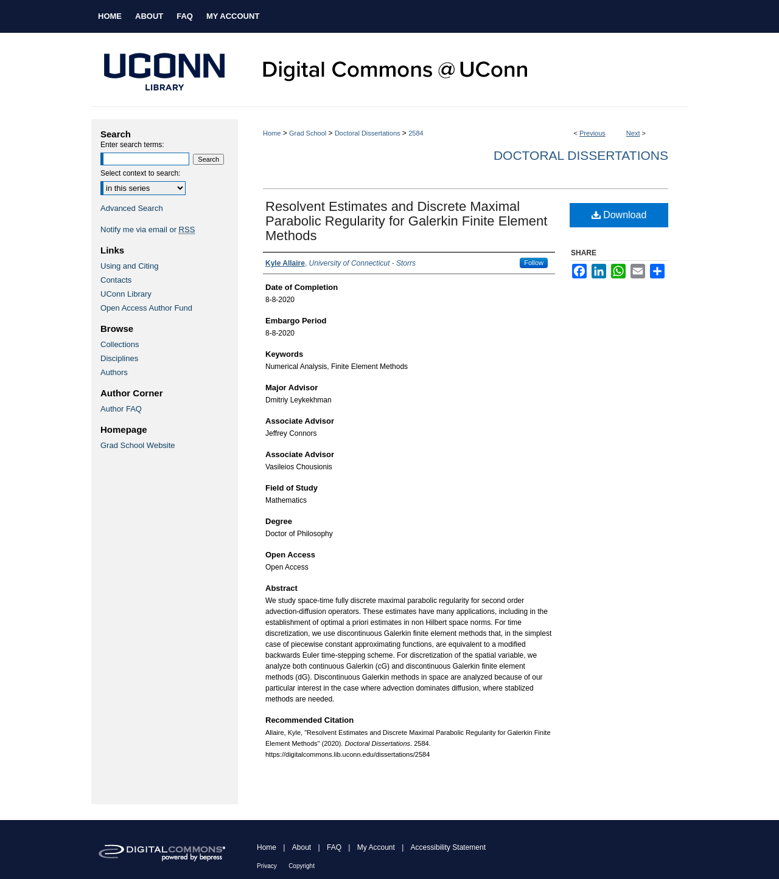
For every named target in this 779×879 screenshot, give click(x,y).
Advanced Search (131, 208)
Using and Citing (129, 266)
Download (619, 215)
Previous (592, 133)
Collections (119, 344)
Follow (533, 262)
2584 (415, 133)
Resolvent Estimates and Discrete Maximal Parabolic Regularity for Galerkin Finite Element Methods (406, 221)
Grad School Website (137, 445)
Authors (114, 372)
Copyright (301, 866)
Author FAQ (121, 408)
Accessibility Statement (448, 847)
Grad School (307, 133)
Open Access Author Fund (146, 307)
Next (633, 133)
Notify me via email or (147, 229)
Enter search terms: (132, 144)
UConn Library (126, 293)
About (301, 847)
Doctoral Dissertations (367, 133)
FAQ (334, 847)
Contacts (115, 279)
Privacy (267, 866)
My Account (376, 847)
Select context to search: (140, 173)
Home (272, 133)
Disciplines (119, 358)
